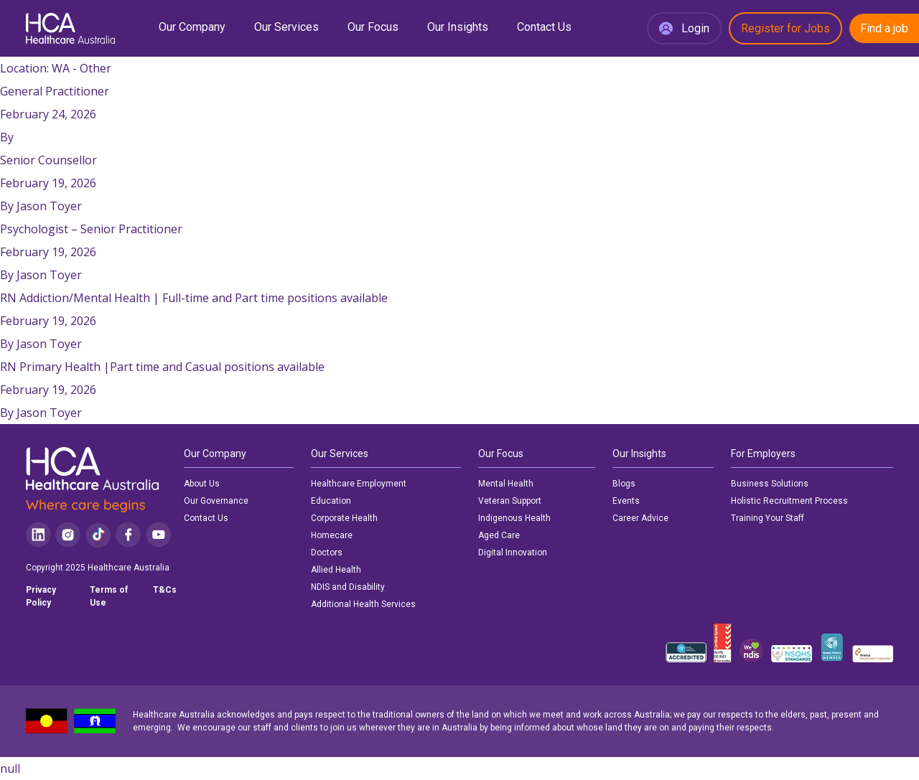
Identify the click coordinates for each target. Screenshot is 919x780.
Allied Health (336, 570)
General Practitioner (54, 91)
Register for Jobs (785, 28)
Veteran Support (509, 501)
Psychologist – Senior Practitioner (91, 229)
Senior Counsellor (48, 160)
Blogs (623, 484)
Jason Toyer (49, 206)
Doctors (326, 553)
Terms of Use (109, 596)
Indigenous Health (514, 518)
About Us (202, 484)
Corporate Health (344, 518)
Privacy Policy (41, 596)
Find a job (884, 28)
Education (331, 501)
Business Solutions (769, 484)
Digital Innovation (512, 553)
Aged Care (499, 535)
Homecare (332, 535)
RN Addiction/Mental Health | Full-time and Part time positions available (194, 298)
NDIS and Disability (348, 587)
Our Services (286, 27)
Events (626, 501)
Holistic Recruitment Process (789, 501)
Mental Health (505, 484)
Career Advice (640, 518)
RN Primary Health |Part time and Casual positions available (162, 367)
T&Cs (165, 590)
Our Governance (216, 501)
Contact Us (544, 27)
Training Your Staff (767, 518)
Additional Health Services (363, 604)
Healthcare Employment (358, 484)
